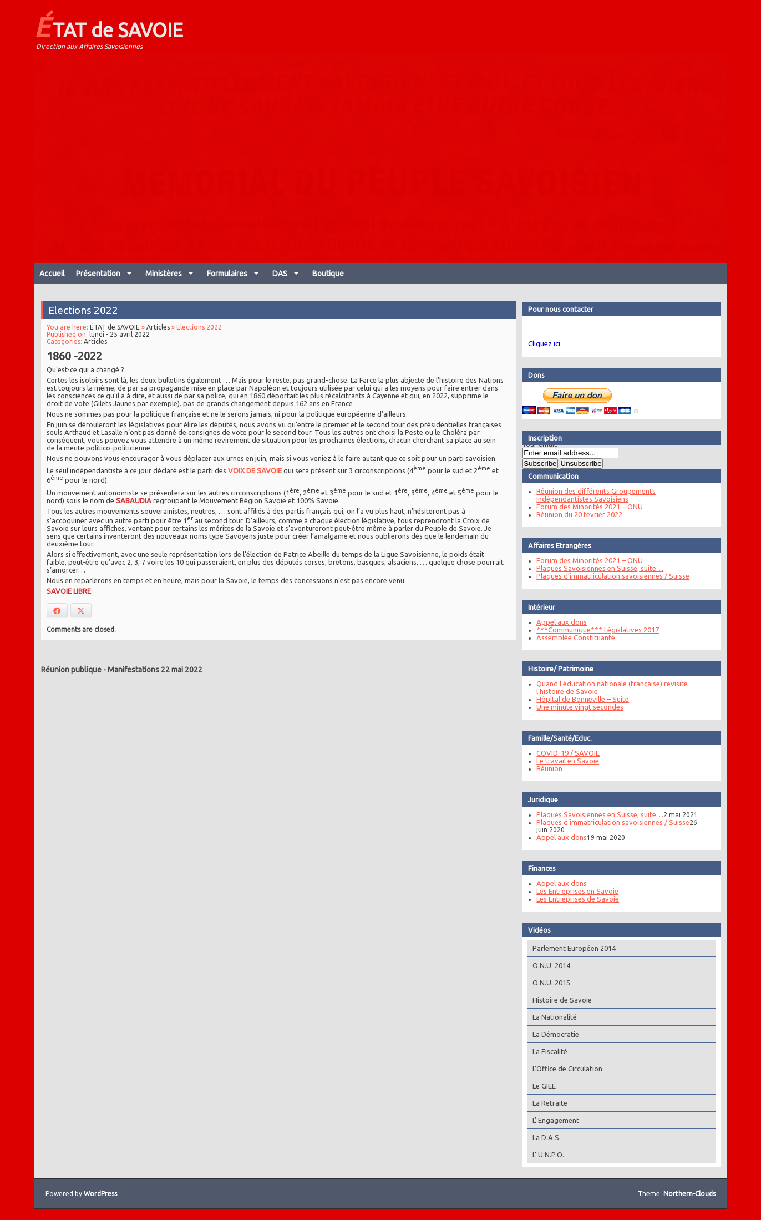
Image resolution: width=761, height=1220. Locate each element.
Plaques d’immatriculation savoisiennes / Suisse (607, 576)
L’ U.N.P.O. (543, 1154)
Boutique (328, 273)
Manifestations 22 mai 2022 (155, 669)
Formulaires (227, 273)
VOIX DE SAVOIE (255, 468)
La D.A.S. (541, 1137)
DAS (279, 273)
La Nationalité (549, 1017)
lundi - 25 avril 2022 (125, 337)
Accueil (52, 273)
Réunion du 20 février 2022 (574, 514)
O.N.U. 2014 (546, 965)
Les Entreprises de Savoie (572, 899)
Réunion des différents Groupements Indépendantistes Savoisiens (590, 495)
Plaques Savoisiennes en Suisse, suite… (594, 568)
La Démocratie (550, 1034)
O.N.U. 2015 (546, 982)
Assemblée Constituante (570, 637)
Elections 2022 (90, 314)
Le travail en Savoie (562, 761)
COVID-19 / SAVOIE (562, 753)
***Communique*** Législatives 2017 (592, 630)
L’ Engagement (550, 1120)
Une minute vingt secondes (574, 707)
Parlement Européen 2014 (568, 948)
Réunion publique (71, 669)
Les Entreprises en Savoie (572, 891)
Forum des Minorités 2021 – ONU (584, 506)
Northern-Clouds (689, 1193)
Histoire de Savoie (556, 1000)
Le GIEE (538, 1086)
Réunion (544, 768)
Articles (162, 330)
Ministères (163, 273)
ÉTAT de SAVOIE (108, 26)
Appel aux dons (556, 622)
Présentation (98, 273)
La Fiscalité (544, 1051)
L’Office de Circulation (562, 1068)
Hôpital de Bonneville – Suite (577, 699)
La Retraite (544, 1103)
